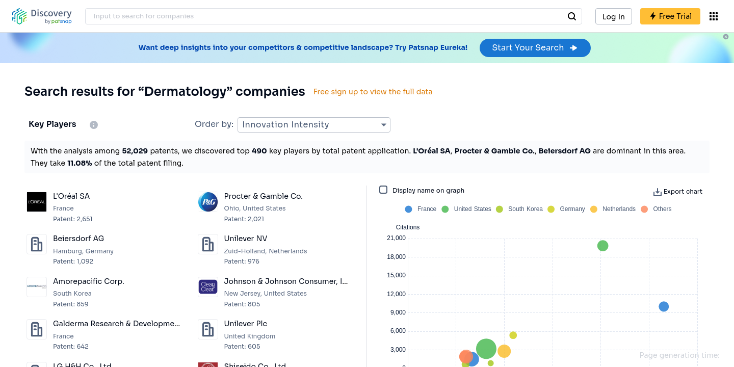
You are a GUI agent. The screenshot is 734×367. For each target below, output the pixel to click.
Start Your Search (535, 47)
